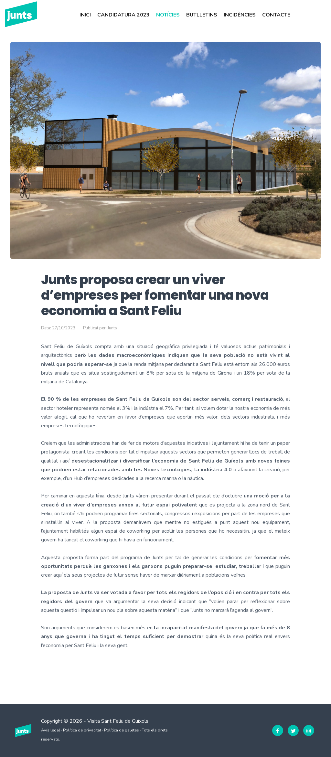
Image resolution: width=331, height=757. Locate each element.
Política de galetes (121, 730)
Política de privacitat (82, 730)
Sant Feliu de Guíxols (124, 721)
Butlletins (201, 14)
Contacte (276, 14)
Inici (85, 14)
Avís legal (50, 730)
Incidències (240, 14)
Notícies (168, 14)
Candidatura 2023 (123, 14)
